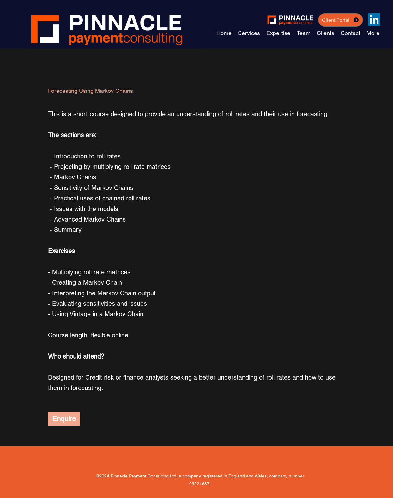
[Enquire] (64, 419)
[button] (278, 33)
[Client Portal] (340, 20)
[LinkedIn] (374, 19)
